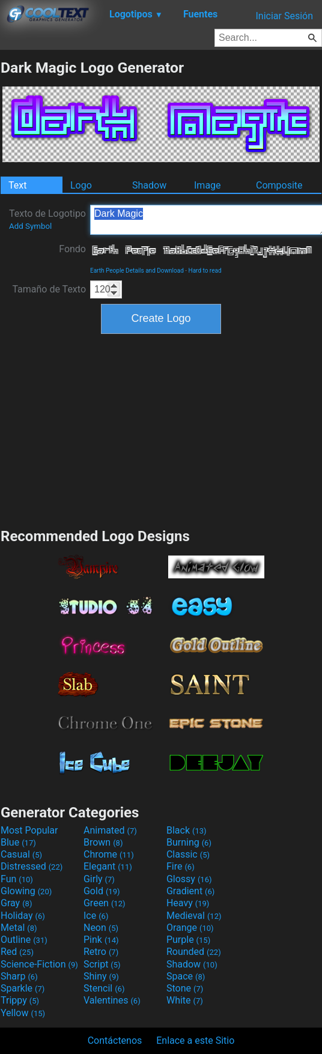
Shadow (149, 185)
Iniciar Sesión (284, 16)
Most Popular (29, 830)
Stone (184, 988)
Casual (21, 854)
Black (186, 830)
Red (17, 951)
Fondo (72, 249)
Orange (190, 927)
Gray (16, 903)
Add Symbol (30, 226)
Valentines (112, 1000)
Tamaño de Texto (49, 289)
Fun (17, 879)
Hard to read (205, 270)
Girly (99, 879)
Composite (279, 185)
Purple (188, 939)
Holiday (23, 915)
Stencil (104, 988)
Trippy (20, 1000)
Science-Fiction (39, 964)
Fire (180, 866)
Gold (102, 891)
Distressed (31, 866)
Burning (188, 842)
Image (207, 185)
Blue (18, 842)
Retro (101, 951)
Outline (24, 939)
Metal (19, 927)
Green (105, 903)
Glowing (26, 891)
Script (102, 964)
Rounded (193, 951)
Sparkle (22, 988)
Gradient (190, 891)
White (184, 1000)
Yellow (23, 1013)
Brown (103, 842)
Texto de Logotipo (47, 219)
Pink (101, 939)
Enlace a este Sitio (195, 1040)
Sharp (19, 976)
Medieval (194, 915)
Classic (188, 854)
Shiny (101, 976)
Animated (110, 830)
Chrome (109, 854)
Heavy (187, 903)
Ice (96, 915)
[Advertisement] (161, 429)
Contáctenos (115, 1040)
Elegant (108, 866)
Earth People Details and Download (137, 270)
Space (185, 976)
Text (17, 185)
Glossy (189, 879)
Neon (101, 927)
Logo (81, 185)
